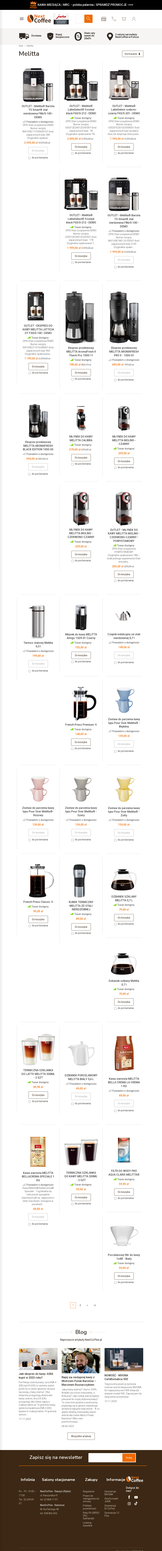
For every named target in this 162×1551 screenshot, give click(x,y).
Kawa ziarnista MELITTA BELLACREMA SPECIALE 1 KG (38, 1177)
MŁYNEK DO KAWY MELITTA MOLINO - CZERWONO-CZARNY (81, 534)
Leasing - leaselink (88, 1520)
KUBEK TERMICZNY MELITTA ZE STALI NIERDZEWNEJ (81, 906)
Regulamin (89, 1487)
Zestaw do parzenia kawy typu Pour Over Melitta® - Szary (81, 812)
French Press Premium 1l (81, 725)
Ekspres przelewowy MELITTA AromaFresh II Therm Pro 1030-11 (81, 352)
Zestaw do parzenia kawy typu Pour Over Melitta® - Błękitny (124, 723)
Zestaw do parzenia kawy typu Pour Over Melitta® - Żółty (124, 812)
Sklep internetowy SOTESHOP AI (129, 1547)
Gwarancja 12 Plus (111, 1510)
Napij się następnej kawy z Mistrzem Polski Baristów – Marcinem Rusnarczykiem (79, 1382)
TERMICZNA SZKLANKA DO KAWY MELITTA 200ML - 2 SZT (81, 1177)
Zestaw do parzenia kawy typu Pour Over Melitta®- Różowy (38, 812)
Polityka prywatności (89, 1503)
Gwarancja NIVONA (110, 1489)
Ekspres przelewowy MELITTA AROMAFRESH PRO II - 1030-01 (124, 352)
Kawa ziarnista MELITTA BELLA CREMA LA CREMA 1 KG (124, 1083)
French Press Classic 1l (38, 902)
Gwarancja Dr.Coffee (110, 1503)
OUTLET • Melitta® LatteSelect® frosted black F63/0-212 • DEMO (81, 110)
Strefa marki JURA (111, 1496)
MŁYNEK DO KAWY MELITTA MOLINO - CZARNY (124, 441)
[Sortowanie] (131, 54)
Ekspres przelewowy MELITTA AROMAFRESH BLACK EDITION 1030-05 (38, 446)
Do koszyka (81, 147)
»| (95, 1306)
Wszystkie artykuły (81, 1437)
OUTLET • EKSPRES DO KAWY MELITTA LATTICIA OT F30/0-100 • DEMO (38, 330)
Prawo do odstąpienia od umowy (91, 1495)
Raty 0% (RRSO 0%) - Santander (91, 1512)
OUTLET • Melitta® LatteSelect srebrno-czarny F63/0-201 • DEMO (124, 110)
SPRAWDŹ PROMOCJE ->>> (114, 4)
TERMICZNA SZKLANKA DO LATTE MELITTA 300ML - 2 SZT (38, 1074)
